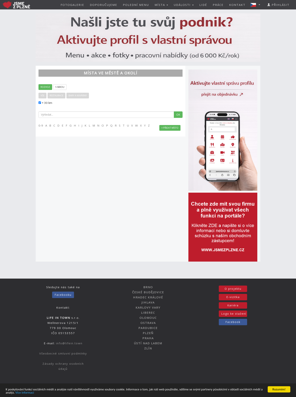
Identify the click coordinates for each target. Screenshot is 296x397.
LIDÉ (203, 5)
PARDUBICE (148, 328)
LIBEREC (148, 312)
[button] (256, 4)
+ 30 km (46, 103)
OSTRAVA (148, 323)
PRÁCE (218, 5)
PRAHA (148, 338)
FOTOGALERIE (72, 5)
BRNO (148, 287)
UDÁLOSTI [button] (184, 5)
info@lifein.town (69, 343)
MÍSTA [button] (161, 5)
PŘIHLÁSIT (278, 5)
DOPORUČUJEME (103, 5)
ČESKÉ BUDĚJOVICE (148, 292)
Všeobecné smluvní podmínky (63, 353)
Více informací (24, 393)
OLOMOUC (148, 318)
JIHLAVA (148, 302)
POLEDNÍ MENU (136, 5)
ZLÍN (148, 348)
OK (178, 114)
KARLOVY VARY (148, 307)
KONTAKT (237, 5)
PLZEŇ (148, 333)
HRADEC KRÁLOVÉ (148, 297)
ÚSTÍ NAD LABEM (148, 343)
